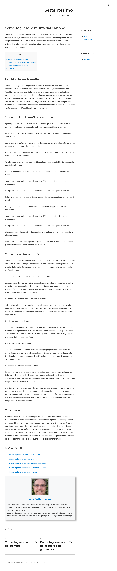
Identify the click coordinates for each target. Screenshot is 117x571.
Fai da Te (88, 40)
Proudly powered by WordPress (16, 562)
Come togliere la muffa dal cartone (21, 62)
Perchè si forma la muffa (17, 59)
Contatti (87, 59)
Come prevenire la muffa (17, 65)
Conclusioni (11, 69)
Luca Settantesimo (40, 499)
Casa (10, 529)
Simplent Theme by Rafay (40, 562)
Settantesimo (58, 10)
